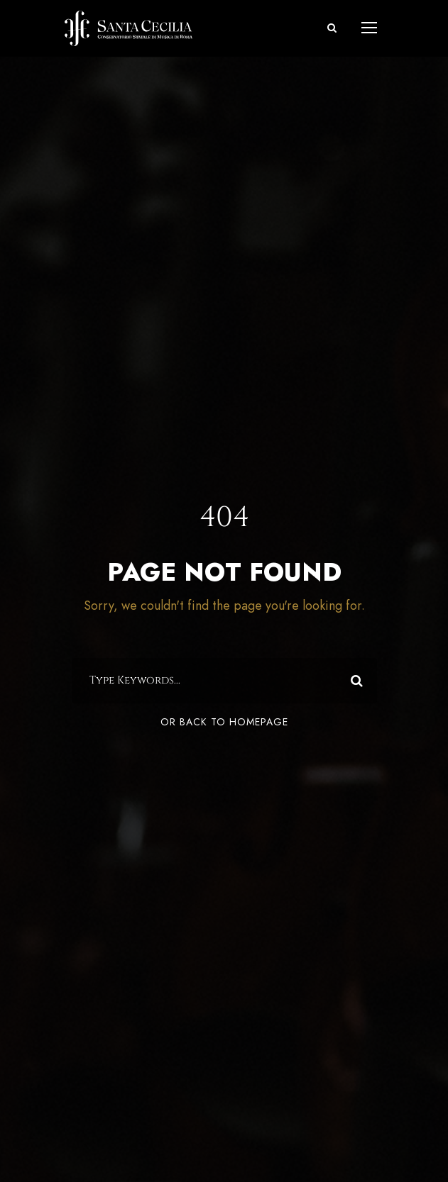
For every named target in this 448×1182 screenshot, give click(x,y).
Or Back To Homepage (224, 722)
